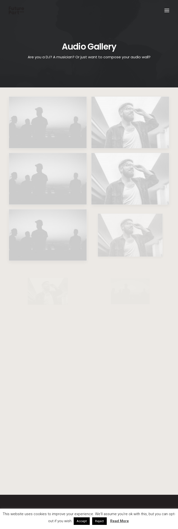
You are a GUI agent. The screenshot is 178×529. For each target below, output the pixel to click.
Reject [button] (99, 521)
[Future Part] (16, 10)
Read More (119, 521)
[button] (167, 10)
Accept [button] (82, 521)
